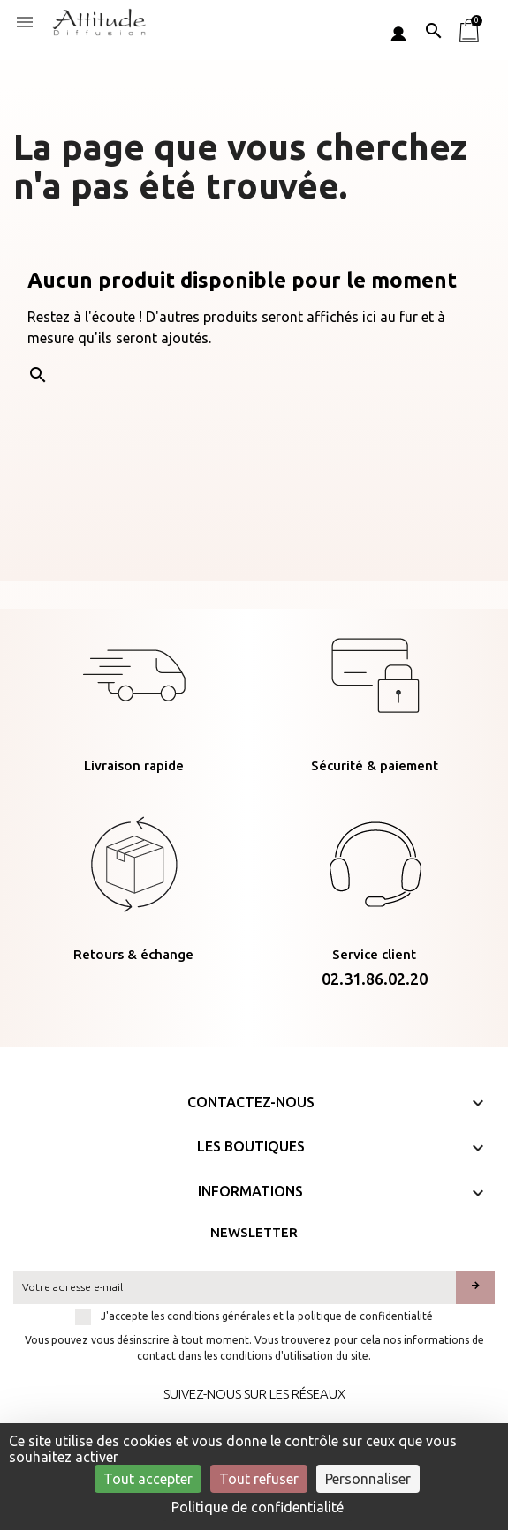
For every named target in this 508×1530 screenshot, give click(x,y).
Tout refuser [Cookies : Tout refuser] (259, 1479)
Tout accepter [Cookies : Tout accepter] (148, 1479)
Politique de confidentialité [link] (257, 1507)
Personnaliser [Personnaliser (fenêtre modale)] (368, 1479)
